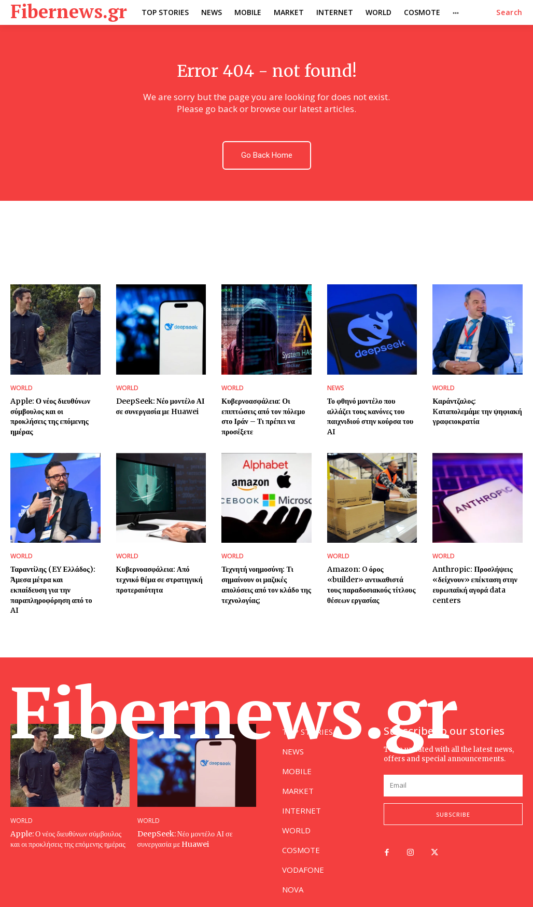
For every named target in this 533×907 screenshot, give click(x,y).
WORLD (21, 388)
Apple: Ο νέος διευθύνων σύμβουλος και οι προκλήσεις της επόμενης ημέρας (55, 411)
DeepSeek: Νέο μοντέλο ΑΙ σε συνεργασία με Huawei (160, 406)
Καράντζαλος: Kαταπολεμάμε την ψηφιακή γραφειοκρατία (476, 411)
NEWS (335, 388)
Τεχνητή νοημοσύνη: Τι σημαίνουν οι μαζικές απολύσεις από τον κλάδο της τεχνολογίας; (266, 584)
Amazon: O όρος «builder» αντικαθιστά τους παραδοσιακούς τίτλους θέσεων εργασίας (371, 584)
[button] (509, 12)
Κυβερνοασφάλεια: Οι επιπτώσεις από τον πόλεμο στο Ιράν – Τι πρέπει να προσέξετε (262, 416)
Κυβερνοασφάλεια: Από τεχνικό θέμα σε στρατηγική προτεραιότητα (159, 579)
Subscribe (453, 803)
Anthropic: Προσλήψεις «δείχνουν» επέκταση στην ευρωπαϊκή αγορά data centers (474, 584)
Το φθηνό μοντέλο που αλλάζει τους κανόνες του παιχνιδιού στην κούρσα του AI (370, 416)
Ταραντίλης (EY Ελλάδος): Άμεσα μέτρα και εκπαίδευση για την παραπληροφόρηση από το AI (55, 584)
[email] (453, 775)
